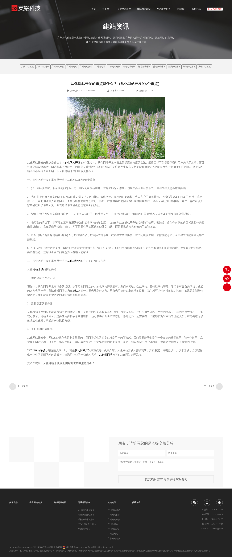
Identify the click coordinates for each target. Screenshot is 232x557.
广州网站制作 (42, 67)
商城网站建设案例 (86, 515)
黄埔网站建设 (144, 67)
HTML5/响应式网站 (87, 524)
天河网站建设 (129, 67)
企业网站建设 (124, 10)
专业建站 (125, 551)
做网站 (118, 551)
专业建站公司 (167, 551)
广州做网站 (72, 67)
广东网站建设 (114, 67)
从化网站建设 (204, 67)
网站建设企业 (179, 551)
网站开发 (38, 269)
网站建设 (100, 551)
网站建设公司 (134, 551)
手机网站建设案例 (86, 519)
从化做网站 (105, 354)
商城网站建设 (143, 10)
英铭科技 (206, 551)
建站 (75, 290)
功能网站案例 (84, 529)
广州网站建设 (27, 67)
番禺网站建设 (159, 67)
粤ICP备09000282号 (105, 547)
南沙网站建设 (174, 67)
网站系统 (40, 350)
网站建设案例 (163, 10)
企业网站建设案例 (86, 510)
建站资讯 (181, 10)
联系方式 (196, 10)
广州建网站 (100, 67)
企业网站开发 (110, 551)
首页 (93, 10)
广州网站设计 (86, 67)
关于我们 (106, 10)
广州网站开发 (57, 67)
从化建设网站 (75, 260)
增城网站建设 (189, 67)
